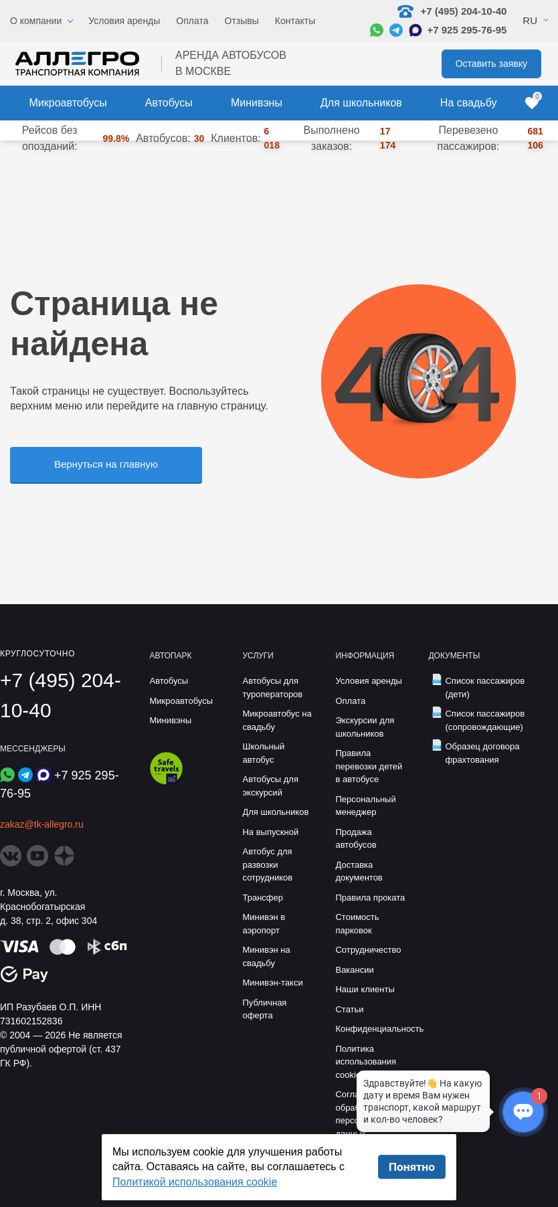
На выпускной (270, 832)
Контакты (295, 20)
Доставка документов (358, 871)
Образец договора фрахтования (482, 753)
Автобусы (169, 102)
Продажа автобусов (355, 838)
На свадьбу (468, 102)
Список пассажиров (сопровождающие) (485, 720)
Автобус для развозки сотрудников (267, 864)
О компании (36, 20)
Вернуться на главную (106, 464)
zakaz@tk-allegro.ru (42, 824)
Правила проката (370, 898)
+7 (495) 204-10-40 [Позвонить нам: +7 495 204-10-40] (451, 11)
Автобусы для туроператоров (272, 687)
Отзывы (242, 20)
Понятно (412, 1167)
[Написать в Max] (415, 30)
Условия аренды (124, 20)
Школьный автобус (263, 753)
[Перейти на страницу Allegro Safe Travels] (166, 781)
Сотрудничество (368, 950)
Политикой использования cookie (194, 1182)
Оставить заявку (491, 63)
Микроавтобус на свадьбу (276, 720)
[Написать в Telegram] (396, 30)
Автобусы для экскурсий (270, 786)
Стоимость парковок (357, 923)
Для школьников (361, 102)
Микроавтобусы (68, 102)
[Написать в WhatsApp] (377, 30)
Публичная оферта (264, 1009)
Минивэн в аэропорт (263, 923)
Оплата (192, 20)
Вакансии (354, 970)
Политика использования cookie (365, 1062)
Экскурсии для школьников (364, 727)
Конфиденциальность (371, 1029)
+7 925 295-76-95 (466, 29)
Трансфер (262, 898)
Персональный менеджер (365, 806)
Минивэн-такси (272, 983)
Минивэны (256, 102)
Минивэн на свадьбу (266, 956)
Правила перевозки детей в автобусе (368, 766)
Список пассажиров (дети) (485, 687)
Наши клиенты (364, 989)
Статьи (349, 1009)
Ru (530, 20)
